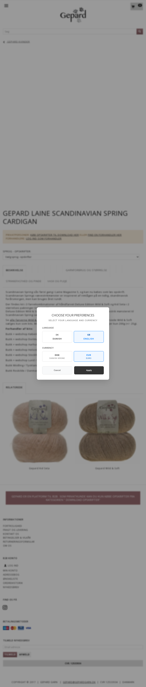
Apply (89, 370)
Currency (48, 348)
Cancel (57, 370)
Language (48, 328)
